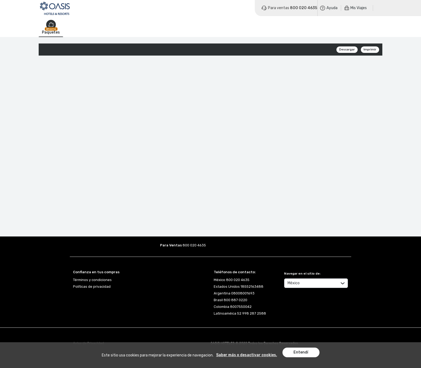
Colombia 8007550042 (233, 307)
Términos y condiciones (92, 280)
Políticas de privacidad (92, 287)
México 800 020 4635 (231, 280)
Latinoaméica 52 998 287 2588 (240, 313)
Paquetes (51, 32)
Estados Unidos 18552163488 (238, 287)
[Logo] (55, 8)
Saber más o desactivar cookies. (246, 355)
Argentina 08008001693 (234, 293)
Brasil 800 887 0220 (230, 300)
